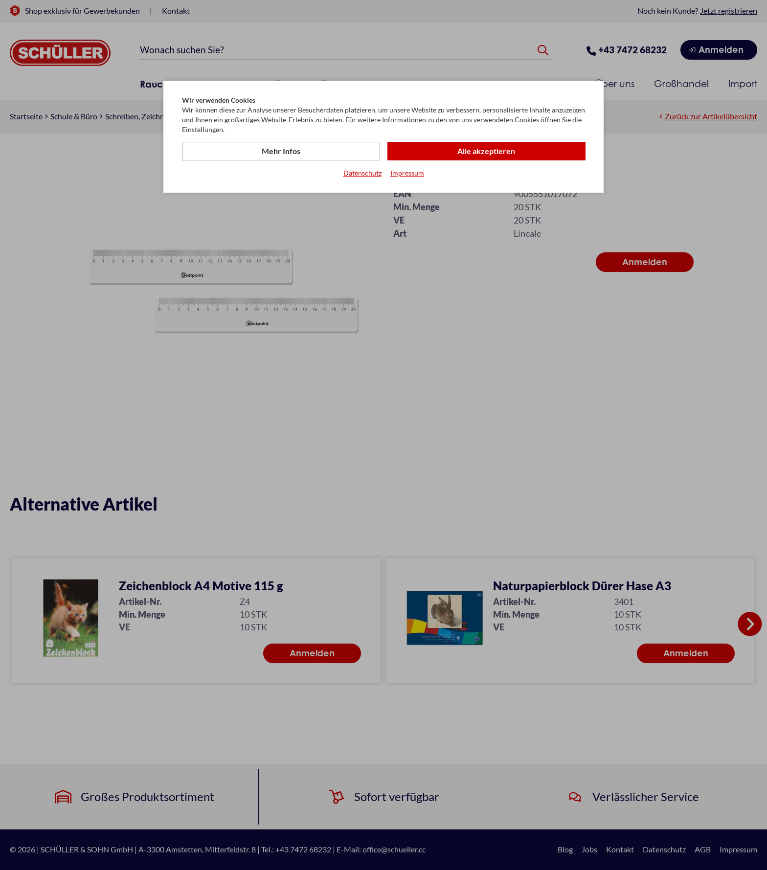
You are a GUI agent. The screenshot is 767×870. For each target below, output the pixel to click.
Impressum (407, 173)
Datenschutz (362, 173)
